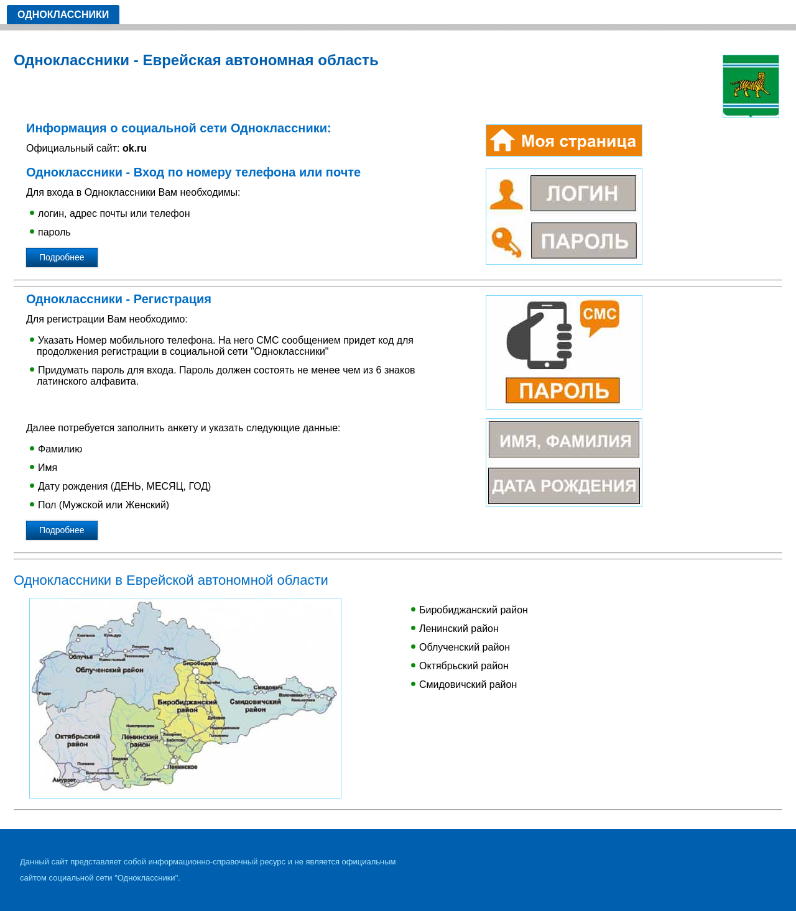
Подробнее (62, 257)
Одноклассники (63, 14)
